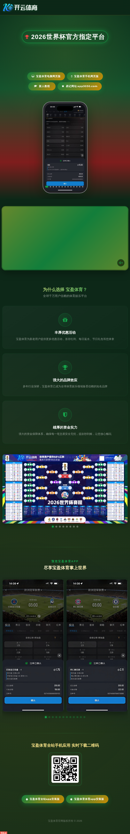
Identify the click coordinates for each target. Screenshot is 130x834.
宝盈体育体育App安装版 (87, 798)
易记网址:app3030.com (80, 86)
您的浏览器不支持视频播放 (65, 238)
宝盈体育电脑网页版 (46, 76)
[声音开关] (121, 263)
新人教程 (42, 86)
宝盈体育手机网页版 (85, 76)
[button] (46, 717)
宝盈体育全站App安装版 (43, 798)
